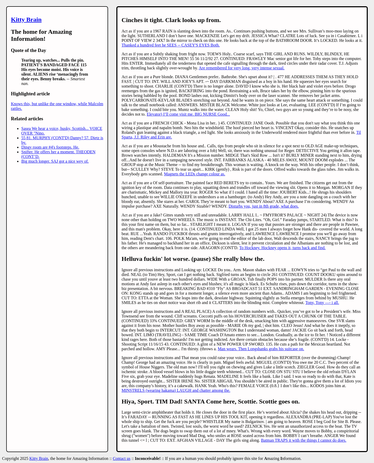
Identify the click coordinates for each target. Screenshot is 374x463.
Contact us (121, 458)
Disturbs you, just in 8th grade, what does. (264, 206)
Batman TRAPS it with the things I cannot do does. (303, 440)
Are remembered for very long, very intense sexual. (241, 68)
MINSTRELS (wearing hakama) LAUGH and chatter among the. (176, 390)
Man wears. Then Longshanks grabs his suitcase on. (261, 349)
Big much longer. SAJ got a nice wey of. (55, 161)
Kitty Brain (26, 19)
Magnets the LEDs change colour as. (194, 174)
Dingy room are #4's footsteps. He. (50, 147)
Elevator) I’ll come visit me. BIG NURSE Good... (188, 114)
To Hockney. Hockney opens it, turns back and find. (282, 248)
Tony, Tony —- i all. (322, 302)
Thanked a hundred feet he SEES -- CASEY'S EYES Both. (171, 45)
